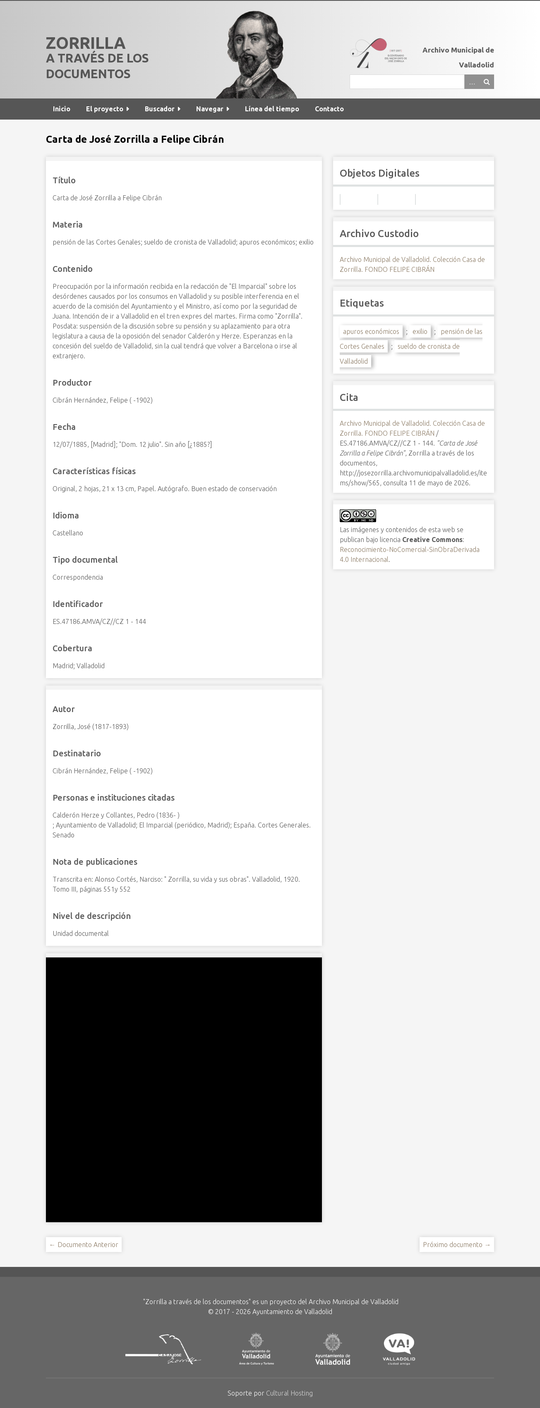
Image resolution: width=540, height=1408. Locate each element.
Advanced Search (471, 81)
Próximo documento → (457, 1244)
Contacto (329, 109)
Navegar (209, 109)
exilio (420, 331)
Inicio (61, 109)
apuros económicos (371, 331)
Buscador (160, 109)
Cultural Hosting (289, 1393)
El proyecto (104, 109)
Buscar (486, 81)
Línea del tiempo (272, 109)
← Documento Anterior (83, 1244)
